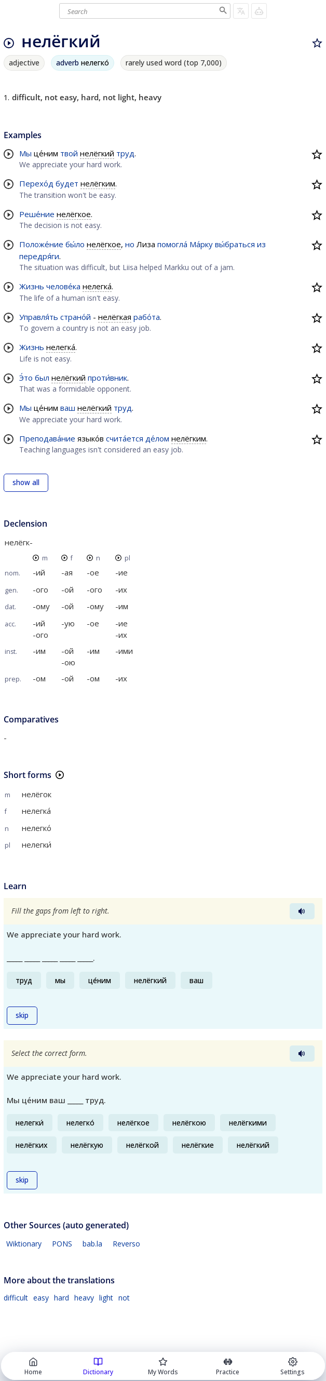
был (42, 377)
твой (69, 153)
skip (22, 1015)
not (124, 1298)
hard (61, 1298)
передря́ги (39, 256)
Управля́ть (38, 317)
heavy (84, 1298)
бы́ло (75, 244)
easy (41, 1298)
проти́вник (107, 377)
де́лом (157, 438)
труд (125, 153)
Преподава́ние (47, 438)
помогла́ (172, 244)
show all (25, 482)
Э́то (26, 377)
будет (67, 183)
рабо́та (146, 317)
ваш (67, 408)
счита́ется (124, 438)
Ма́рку (201, 244)
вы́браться (235, 244)
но (129, 244)
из (261, 244)
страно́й (75, 317)
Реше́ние (37, 214)
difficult (16, 1298)
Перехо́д (36, 183)
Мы (25, 153)
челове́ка (63, 286)
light (106, 1298)
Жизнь (31, 286)
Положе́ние (41, 244)
